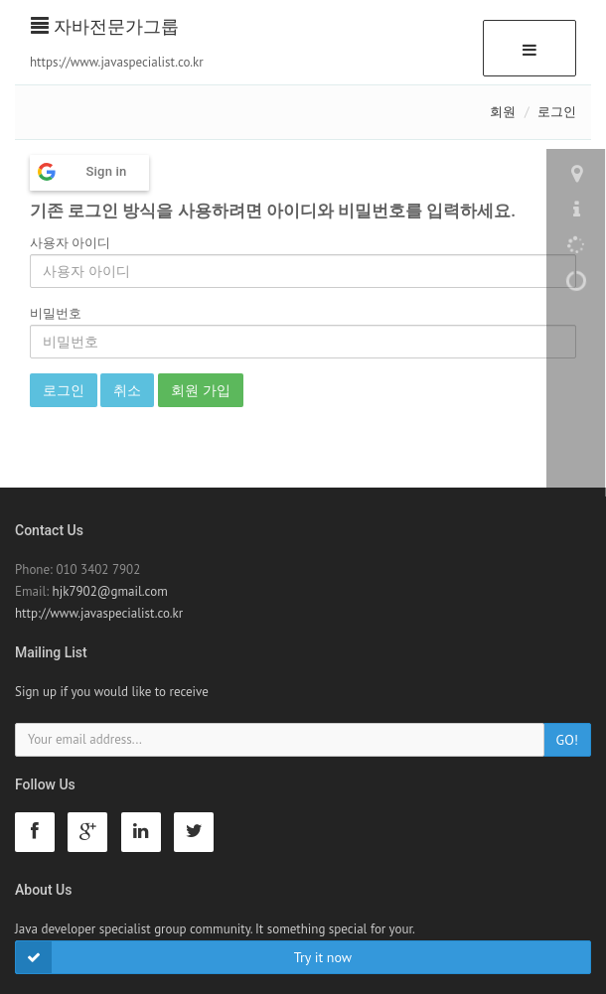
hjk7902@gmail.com (110, 591)
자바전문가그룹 (105, 26)
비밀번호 (55, 313)
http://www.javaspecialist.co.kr (99, 613)
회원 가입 (200, 390)
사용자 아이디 (70, 242)
